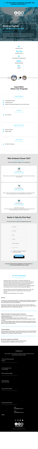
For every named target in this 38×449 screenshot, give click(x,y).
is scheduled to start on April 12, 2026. (16, 359)
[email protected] (5, 382)
